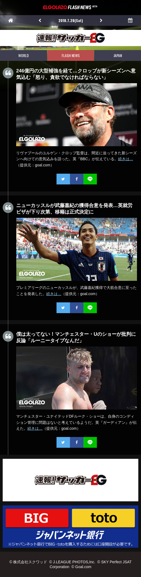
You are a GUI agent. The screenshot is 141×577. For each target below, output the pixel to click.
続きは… (125, 159)
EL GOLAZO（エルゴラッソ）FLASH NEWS (70, 7)
